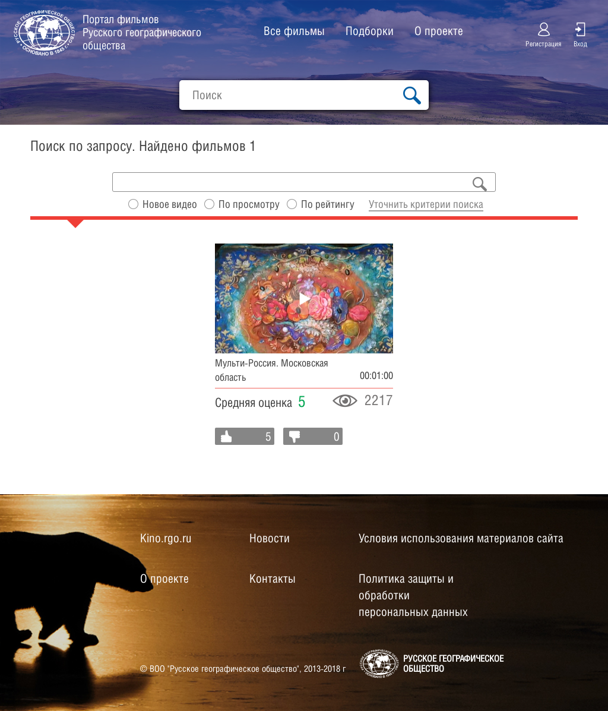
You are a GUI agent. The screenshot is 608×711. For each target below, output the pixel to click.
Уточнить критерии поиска (426, 204)
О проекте (438, 31)
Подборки (370, 31)
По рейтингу (327, 204)
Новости (269, 538)
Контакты (272, 578)
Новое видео (169, 204)
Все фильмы (294, 31)
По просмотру (249, 204)
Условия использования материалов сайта (461, 538)
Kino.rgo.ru (165, 538)
